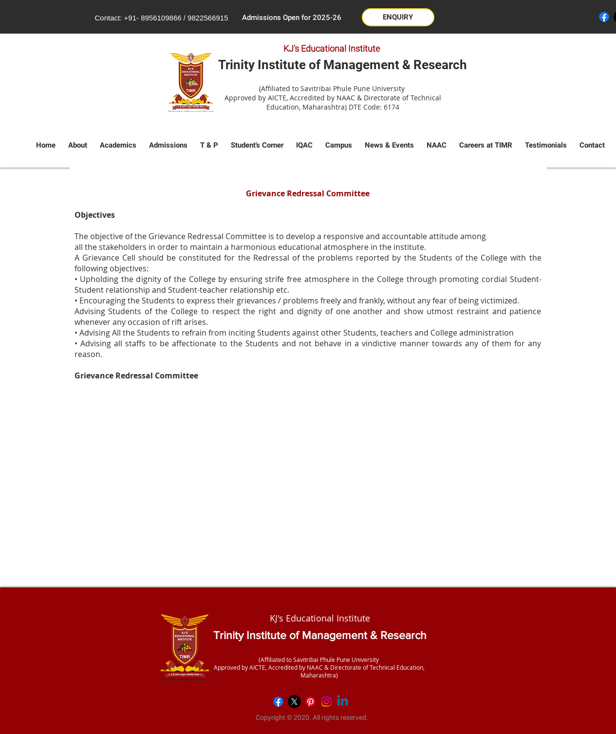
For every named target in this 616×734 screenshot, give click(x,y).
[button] (398, 17)
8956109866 (161, 18)
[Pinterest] (310, 701)
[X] (294, 701)
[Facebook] (604, 16)
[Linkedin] (342, 701)
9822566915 (207, 18)
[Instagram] (326, 701)
